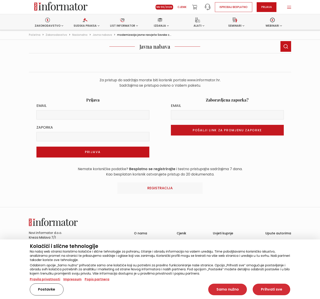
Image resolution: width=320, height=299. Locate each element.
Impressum (72, 279)
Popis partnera (97, 279)
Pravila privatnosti (45, 279)
